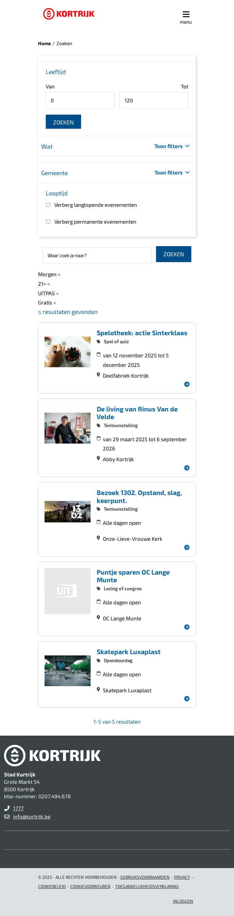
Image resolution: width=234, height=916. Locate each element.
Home (44, 43)
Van (50, 86)
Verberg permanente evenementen (95, 221)
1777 (18, 808)
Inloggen (183, 901)
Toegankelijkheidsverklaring (147, 886)
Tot (184, 86)
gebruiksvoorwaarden (145, 877)
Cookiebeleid (52, 886)
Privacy (182, 877)
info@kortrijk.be (31, 816)
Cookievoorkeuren (90, 886)
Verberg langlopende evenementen (95, 205)
